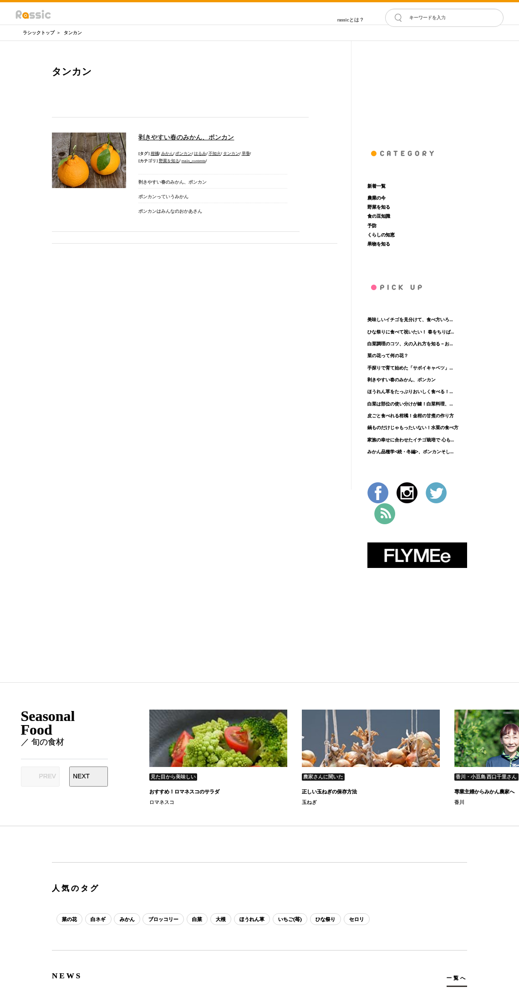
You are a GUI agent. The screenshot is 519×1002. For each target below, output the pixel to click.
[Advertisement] (417, 86)
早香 (246, 153)
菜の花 (69, 919)
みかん (167, 153)
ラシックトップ (39, 32)
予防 (372, 225)
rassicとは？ (350, 19)
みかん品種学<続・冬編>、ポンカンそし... (410, 451)
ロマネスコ (161, 802)
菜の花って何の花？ (387, 355)
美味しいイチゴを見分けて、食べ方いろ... (410, 319)
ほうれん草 (252, 919)
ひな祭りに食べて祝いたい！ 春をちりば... (410, 331)
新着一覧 (376, 186)
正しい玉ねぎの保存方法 (329, 791)
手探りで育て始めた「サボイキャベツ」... (410, 367)
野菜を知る (169, 160)
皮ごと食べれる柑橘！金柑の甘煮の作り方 (410, 415)
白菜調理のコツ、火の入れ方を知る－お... (410, 343)
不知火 (215, 153)
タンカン (73, 32)
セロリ (358, 919)
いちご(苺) (291, 919)
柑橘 (155, 153)
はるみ (200, 153)
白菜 (198, 919)
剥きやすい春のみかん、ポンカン (401, 379)
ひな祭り (327, 919)
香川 (459, 802)
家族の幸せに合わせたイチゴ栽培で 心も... (410, 439)
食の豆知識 (378, 216)
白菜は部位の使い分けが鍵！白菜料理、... (410, 403)
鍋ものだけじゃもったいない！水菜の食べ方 (412, 427)
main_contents (194, 160)
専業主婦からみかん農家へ (484, 791)
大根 (222, 919)
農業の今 (376, 197)
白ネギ (98, 919)
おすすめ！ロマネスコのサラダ (184, 791)
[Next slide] (88, 777)
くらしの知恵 (381, 234)
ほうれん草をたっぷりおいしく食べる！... (410, 391)
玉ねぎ (309, 802)
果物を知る (378, 243)
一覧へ (457, 978)
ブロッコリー (164, 919)
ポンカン (183, 153)
